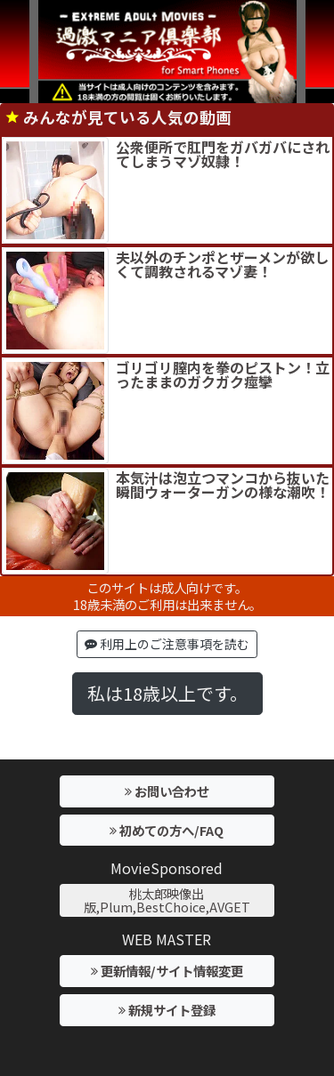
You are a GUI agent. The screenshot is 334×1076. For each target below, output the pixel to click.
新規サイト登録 (167, 1009)
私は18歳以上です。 (167, 693)
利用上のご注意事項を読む (167, 644)
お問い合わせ (167, 791)
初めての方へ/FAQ (167, 830)
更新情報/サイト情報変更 (167, 970)
